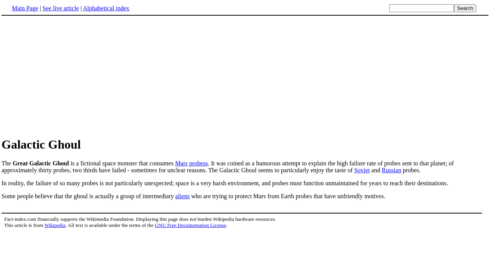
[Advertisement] (66, 76)
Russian (391, 170)
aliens (182, 196)
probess (198, 163)
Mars (181, 163)
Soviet (362, 170)
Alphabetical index (106, 8)
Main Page (25, 8)
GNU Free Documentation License (190, 225)
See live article (60, 8)
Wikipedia (54, 225)
